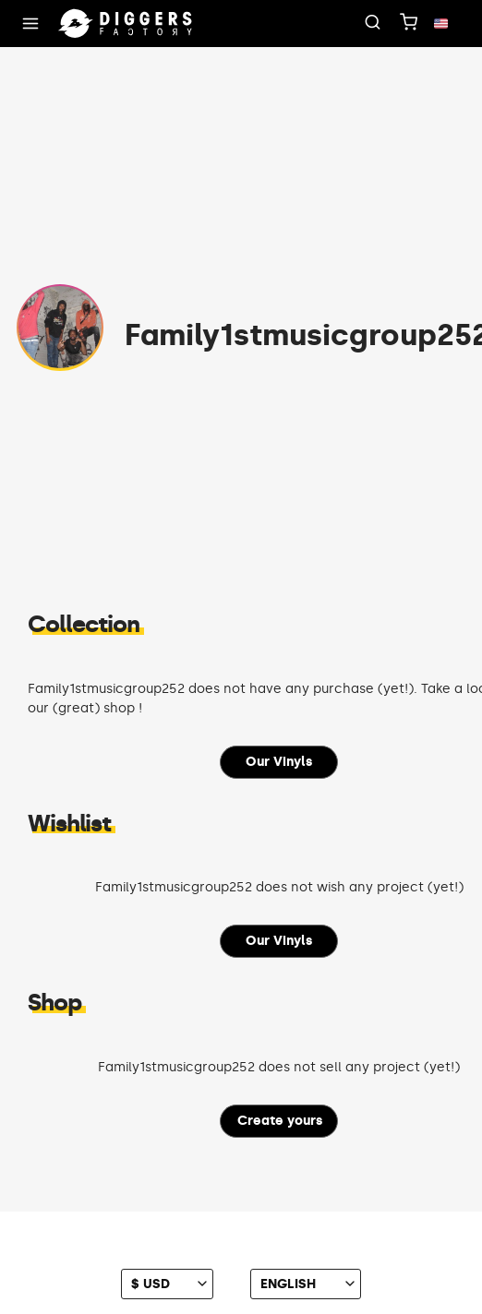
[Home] (125, 24)
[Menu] (30, 24)
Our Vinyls (279, 762)
